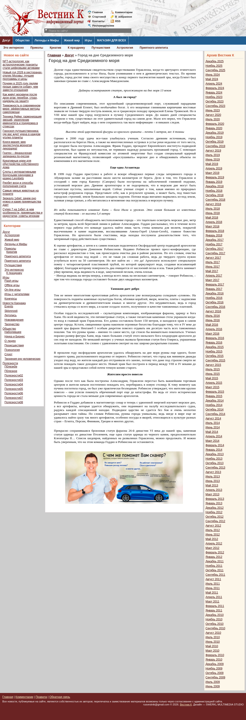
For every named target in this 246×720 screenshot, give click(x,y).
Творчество (11, 324)
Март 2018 (212, 226)
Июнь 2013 (213, 481)
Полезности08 (13, 402)
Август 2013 (213, 472)
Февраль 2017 (215, 284)
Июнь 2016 (213, 320)
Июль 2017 (213, 262)
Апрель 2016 (214, 329)
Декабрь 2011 (215, 561)
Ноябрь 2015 (214, 351)
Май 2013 (212, 485)
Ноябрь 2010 (214, 619)
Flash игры (11, 280)
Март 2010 (212, 650)
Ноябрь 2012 (214, 512)
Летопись (10, 315)
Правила (41, 697)
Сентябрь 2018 (215, 199)
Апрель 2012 (214, 543)
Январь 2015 (214, 396)
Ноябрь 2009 (214, 668)
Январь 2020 (214, 128)
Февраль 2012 (215, 552)
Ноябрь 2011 (214, 565)
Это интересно (13, 47)
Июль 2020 (213, 119)
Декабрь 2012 (215, 507)
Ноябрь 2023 (214, 97)
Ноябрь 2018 (214, 190)
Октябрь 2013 (215, 463)
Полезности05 (13, 389)
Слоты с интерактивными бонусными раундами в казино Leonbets (19, 175)
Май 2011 (212, 592)
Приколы (36, 47)
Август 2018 (213, 204)
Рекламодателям (101, 25)
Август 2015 (213, 365)
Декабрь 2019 (215, 132)
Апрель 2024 (214, 83)
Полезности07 (13, 397)
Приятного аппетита (154, 47)
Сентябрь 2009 (215, 677)
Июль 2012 (213, 530)
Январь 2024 (214, 92)
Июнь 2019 (213, 159)
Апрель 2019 (214, 168)
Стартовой (99, 16)
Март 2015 (212, 387)
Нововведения (14, 319)
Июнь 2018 (213, 213)
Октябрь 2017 (215, 248)
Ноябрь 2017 (214, 244)
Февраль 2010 (215, 655)
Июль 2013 (213, 476)
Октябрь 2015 (215, 356)
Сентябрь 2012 (215, 521)
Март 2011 (212, 601)
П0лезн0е (10, 366)
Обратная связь (59, 697)
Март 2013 (212, 494)
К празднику (76, 47)
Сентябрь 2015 (215, 360)
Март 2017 (212, 280)
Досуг (6, 40)
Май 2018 (212, 217)
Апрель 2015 (214, 382)
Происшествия (14, 345)
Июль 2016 (213, 315)
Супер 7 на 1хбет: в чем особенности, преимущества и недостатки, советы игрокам (22, 213)
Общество (22, 40)
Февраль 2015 (215, 391)
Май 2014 (212, 432)
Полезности (10, 363)
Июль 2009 (213, 682)
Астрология (125, 47)
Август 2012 (213, 525)
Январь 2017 (214, 289)
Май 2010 (212, 646)
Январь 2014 (214, 449)
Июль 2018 (213, 208)
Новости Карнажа (14, 303)
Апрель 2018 (214, 222)
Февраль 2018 (215, 231)
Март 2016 (212, 333)
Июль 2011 (213, 583)
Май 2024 (212, 79)
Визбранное (123, 16)
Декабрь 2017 (215, 240)
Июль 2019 (213, 155)
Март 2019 (212, 173)
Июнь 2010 (213, 641)
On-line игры (12, 289)
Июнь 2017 (213, 266)
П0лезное (10, 371)
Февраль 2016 (215, 338)
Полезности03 (13, 380)
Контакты (98, 21)
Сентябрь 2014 (215, 414)
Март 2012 (212, 548)
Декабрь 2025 (215, 61)
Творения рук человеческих (22, 358)
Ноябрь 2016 (214, 298)
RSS (118, 21)
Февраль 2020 (215, 123)
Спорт (8, 354)
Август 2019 (213, 150)
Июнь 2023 (213, 110)
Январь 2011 (214, 610)
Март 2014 (212, 440)
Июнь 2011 (213, 588)
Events (8, 306)
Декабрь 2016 (215, 293)
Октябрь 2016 (215, 302)
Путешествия (101, 47)
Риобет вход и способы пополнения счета (18, 184)
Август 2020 (213, 115)
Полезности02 (13, 375)
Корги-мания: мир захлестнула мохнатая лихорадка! (17, 145)
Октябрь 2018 (215, 195)
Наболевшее (12, 332)
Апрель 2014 (214, 436)
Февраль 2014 (215, 445)
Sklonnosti (10, 311)
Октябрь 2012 (215, 516)
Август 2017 (213, 257)
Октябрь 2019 (215, 141)
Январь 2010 (214, 659)
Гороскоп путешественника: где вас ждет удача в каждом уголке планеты (21, 134)
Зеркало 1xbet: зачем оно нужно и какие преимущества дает (22, 202)
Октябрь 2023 (215, 101)
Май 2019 (212, 164)
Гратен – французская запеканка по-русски (17, 154)
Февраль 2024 (215, 88)
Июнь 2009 (213, 686)
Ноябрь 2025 (214, 65)
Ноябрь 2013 (214, 458)
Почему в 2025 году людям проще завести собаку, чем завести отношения (20, 87)
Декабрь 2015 (215, 347)
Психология (12, 350)
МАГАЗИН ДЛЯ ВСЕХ (111, 40)
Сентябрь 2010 (215, 628)
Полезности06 (13, 393)
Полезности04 (13, 384)
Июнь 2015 (213, 374)
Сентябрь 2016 (215, 307)
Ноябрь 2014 (214, 405)
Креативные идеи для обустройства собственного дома (21, 164)
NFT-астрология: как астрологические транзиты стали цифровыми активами (21, 65)
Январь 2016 (214, 342)
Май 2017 (212, 271)
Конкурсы (10, 298)
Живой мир (72, 40)
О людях (10, 341)
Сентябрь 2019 (215, 146)
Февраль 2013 (215, 499)
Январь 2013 (214, 503)
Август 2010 (213, 632)
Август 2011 (213, 579)
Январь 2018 (214, 235)
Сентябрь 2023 (215, 106)
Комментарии (124, 12)
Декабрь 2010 (215, 615)
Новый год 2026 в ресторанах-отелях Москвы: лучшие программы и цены (22, 76)
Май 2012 (212, 539)
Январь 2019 (214, 182)
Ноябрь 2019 (214, 137)
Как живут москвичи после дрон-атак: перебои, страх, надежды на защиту (20, 98)
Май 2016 (212, 324)
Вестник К (186, 704)
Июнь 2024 (213, 74)
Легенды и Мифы (47, 40)
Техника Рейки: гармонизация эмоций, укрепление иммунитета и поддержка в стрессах (22, 121)
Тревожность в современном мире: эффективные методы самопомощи (21, 109)
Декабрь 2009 (215, 664)
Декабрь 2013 (215, 454)
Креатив (55, 47)
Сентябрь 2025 (215, 70)
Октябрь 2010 (215, 624)
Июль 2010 (213, 637)
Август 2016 (213, 311)
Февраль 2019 (215, 177)
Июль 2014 (213, 423)
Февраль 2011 (215, 606)
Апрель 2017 (214, 275)
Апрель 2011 (214, 597)
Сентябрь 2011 (215, 574)
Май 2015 (212, 378)
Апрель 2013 (214, 490)
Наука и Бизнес (14, 336)
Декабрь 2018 (215, 186)
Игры (88, 40)
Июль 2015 (213, 369)
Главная (97, 12)
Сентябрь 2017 (215, 253)
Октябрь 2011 (215, 570)
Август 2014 (213, 418)
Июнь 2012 (213, 534)
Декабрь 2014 (215, 400)
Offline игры (12, 285)
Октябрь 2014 (215, 409)
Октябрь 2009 (215, 673)
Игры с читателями (16, 294)
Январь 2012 (214, 557)
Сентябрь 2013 (215, 467)
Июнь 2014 (213, 427)
